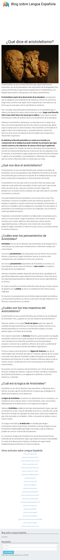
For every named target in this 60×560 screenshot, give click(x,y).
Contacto (4, 537)
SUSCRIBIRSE (8, 552)
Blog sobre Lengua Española (33, 4)
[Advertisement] (30, 23)
